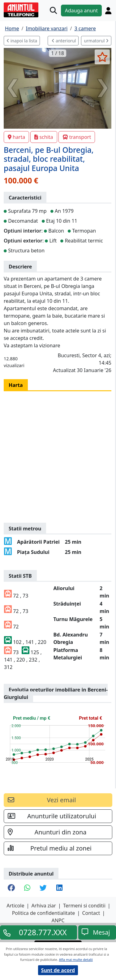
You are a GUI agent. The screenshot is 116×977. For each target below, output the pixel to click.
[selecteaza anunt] (102, 56)
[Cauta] (53, 10)
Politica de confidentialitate (43, 913)
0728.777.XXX (43, 932)
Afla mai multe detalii (75, 959)
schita (43, 137)
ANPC (57, 920)
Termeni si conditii (84, 905)
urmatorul (96, 41)
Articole (15, 905)
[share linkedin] (59, 888)
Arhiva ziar (44, 905)
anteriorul (64, 41)
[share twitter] (43, 888)
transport (76, 137)
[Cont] (108, 10)
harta (16, 137)
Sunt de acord (58, 970)
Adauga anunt (81, 10)
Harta (16, 385)
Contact (91, 913)
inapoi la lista (21, 41)
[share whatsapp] (27, 888)
